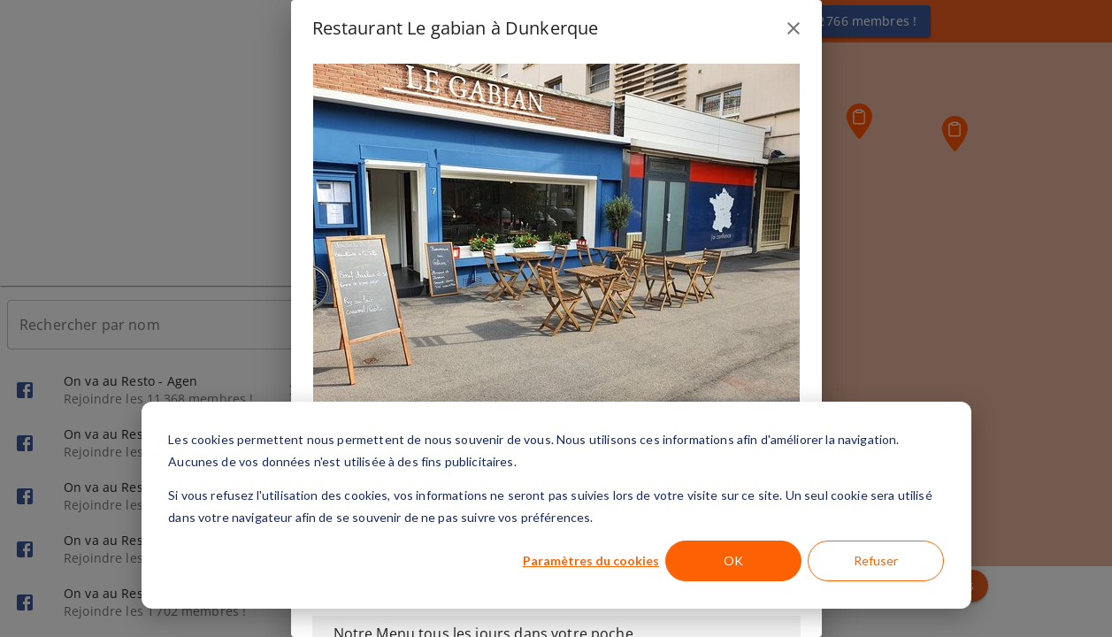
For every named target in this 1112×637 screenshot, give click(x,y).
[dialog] (556, 505)
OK (733, 560)
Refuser (876, 560)
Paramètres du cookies (591, 560)
